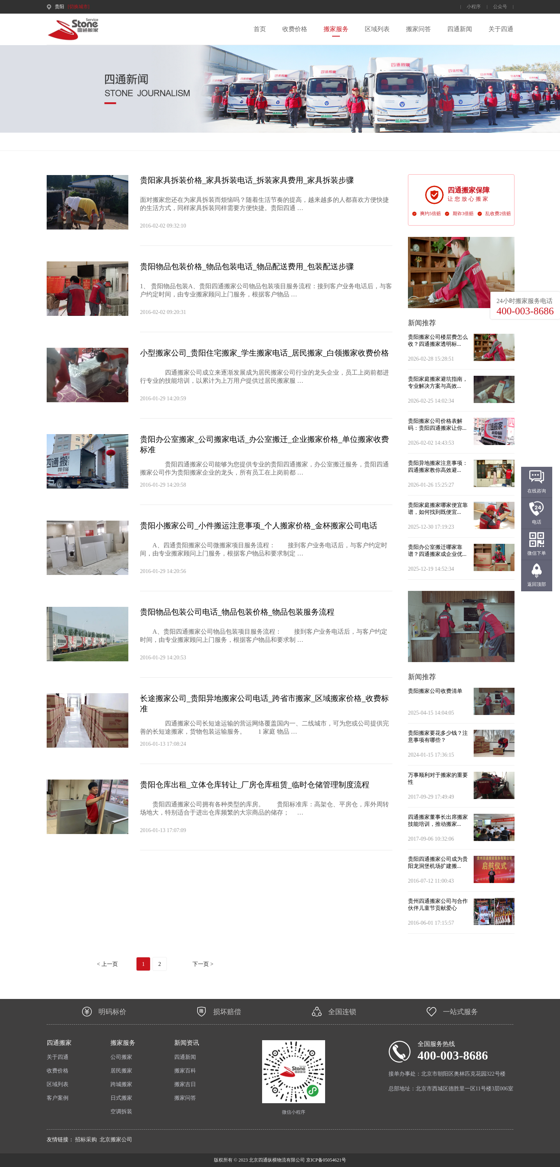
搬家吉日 (185, 1084)
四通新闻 (459, 29)
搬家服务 (336, 29)
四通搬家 (59, 1042)
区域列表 (377, 29)
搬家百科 (185, 1071)
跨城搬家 (121, 1084)
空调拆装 (121, 1111)
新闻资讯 (186, 1042)
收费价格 (294, 29)
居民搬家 (121, 1071)
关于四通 (500, 29)
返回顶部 (536, 584)
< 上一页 (107, 964)
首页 (260, 29)
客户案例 (57, 1098)
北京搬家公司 (116, 1139)
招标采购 (86, 1139)
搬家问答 (418, 29)
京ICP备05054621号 (325, 1160)
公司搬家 (121, 1057)
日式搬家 (121, 1098)
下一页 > (202, 964)
